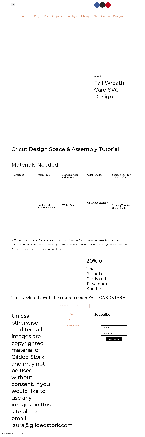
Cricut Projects (53, 16)
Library (85, 16)
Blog (37, 16)
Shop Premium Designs (108, 16)
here (103, 244)
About (26, 16)
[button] (13, 4)
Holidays (71, 16)
